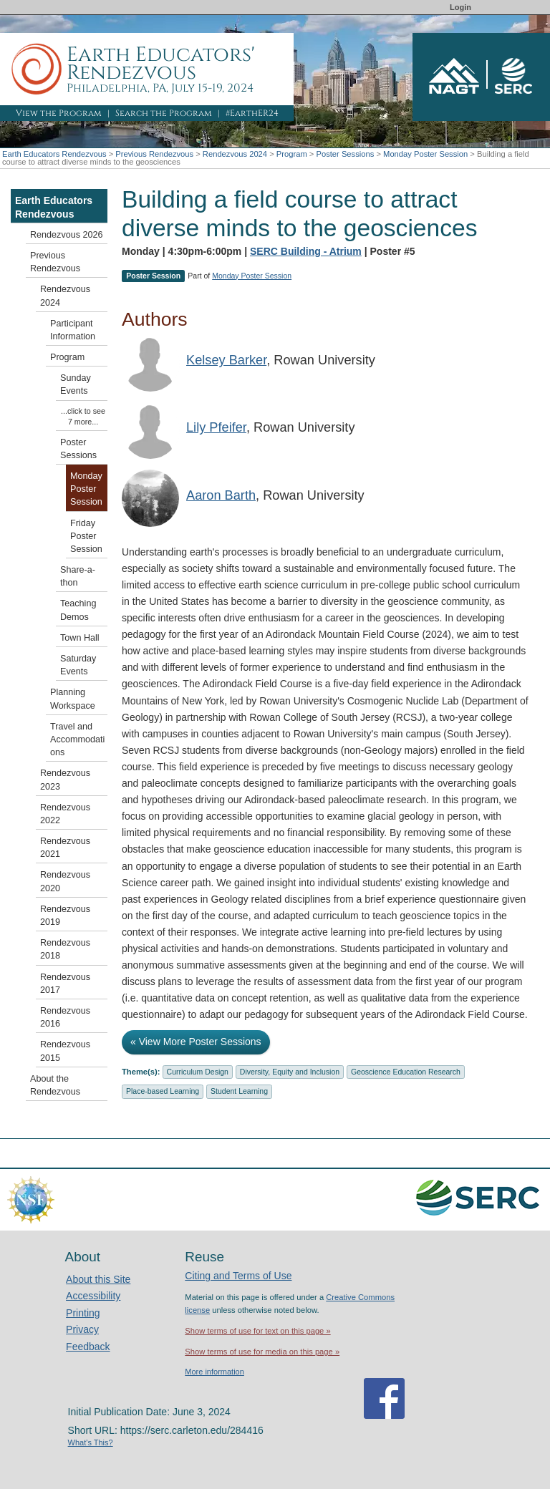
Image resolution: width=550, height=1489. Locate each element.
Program (291, 154)
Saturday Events (78, 665)
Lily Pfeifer (216, 427)
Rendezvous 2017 (65, 983)
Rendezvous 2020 (65, 881)
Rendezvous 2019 (65, 915)
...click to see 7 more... (83, 416)
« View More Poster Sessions (195, 1041)
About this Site (98, 1279)
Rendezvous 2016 (65, 1017)
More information (214, 1371)
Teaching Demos (78, 609)
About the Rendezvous (55, 1085)
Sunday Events (75, 384)
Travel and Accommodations (77, 739)
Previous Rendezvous (154, 154)
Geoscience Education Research (405, 1071)
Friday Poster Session (86, 536)
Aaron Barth (221, 495)
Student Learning (239, 1091)
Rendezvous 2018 (65, 949)
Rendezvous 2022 (65, 813)
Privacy (82, 1329)
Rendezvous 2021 (65, 847)
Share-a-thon (77, 576)
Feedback (88, 1346)
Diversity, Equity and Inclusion (289, 1071)
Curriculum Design (197, 1071)
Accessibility (93, 1295)
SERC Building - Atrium (306, 251)
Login (460, 7)
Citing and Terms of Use (238, 1275)
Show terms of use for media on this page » (262, 1351)
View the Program (59, 113)
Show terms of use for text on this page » (257, 1330)
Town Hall (80, 638)
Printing (83, 1313)
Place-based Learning (162, 1091)
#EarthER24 (252, 113)
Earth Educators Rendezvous (54, 154)
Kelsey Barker (226, 360)
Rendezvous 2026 (66, 235)
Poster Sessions (345, 154)
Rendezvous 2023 (65, 779)
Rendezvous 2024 (235, 154)
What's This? (90, 1442)
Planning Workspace (72, 698)
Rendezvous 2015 (65, 1050)
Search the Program (163, 113)
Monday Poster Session (425, 154)
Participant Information (72, 330)
